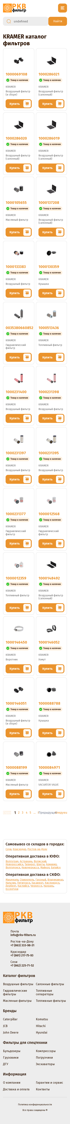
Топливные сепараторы (44, 992)
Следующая (61, 812)
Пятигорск (23, 882)
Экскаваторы (45, 1064)
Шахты (40, 864)
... (34, 812)
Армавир (51, 864)
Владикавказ (55, 879)
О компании (11, 1082)
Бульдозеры (11, 1051)
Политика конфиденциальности (35, 1104)
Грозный (40, 879)
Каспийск (23, 885)
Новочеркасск (30, 867)
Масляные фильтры (17, 1001)
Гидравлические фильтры (15, 992)
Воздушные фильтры (18, 984)
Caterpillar (10, 1019)
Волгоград (12, 861)
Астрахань (26, 861)
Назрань (48, 885)
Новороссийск (14, 864)
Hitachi (41, 1026)
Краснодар (19, 849)
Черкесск (36, 885)
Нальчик (11, 882)
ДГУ (5, 1064)
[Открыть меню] (62, 8)
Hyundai (41, 1032)
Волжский (40, 861)
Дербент (11, 885)
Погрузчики (44, 1057)
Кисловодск (52, 882)
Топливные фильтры (51, 1001)
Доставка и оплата (16, 1089)
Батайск (56, 867)
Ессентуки (12, 889)
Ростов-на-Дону (37, 849)
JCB (5, 1026)
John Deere (10, 1032)
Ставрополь (27, 879)
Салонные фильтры (50, 984)
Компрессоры (46, 1051)
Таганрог (30, 864)
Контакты (43, 1089)
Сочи (8, 849)
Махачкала (12, 879)
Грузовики (10, 1057)
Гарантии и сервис (49, 1082)
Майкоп (45, 867)
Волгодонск (13, 867)
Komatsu (42, 1019)
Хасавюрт (37, 882)
